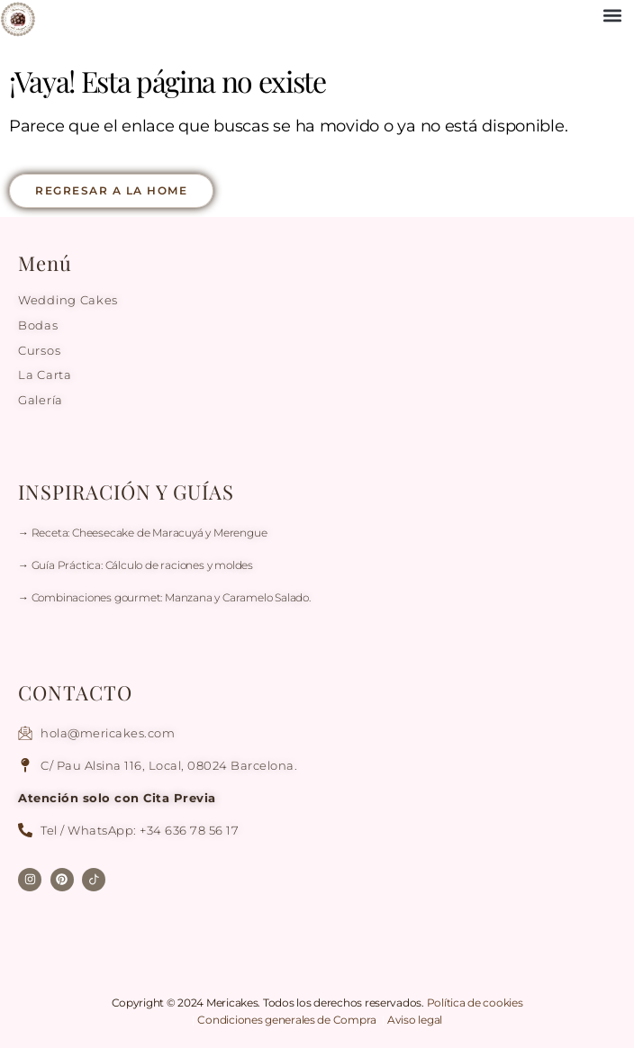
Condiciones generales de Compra (287, 1019)
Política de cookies (475, 1002)
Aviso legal (414, 1019)
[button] (612, 15)
